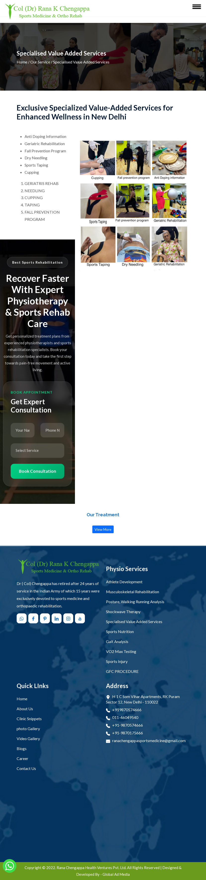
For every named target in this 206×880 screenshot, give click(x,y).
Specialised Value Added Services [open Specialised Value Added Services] (134, 621)
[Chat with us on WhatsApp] (22, 618)
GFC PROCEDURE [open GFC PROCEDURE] (122, 671)
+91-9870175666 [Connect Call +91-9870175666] (127, 732)
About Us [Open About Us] (25, 708)
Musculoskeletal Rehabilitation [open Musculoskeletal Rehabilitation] (132, 591)
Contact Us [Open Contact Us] (26, 768)
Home (22, 61)
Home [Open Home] (22, 698)
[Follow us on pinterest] (45, 618)
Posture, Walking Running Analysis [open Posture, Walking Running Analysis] (135, 601)
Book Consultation (37, 471)
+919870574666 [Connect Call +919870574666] (126, 709)
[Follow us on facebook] (33, 618)
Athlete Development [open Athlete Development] (124, 581)
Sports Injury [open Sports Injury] (117, 661)
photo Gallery (28, 728)
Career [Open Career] (22, 758)
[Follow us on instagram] (68, 618)
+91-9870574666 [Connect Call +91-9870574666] (127, 725)
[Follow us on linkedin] (57, 618)
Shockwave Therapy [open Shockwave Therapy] (123, 611)
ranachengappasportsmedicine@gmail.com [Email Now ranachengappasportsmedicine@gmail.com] (149, 740)
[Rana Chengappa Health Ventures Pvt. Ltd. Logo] (47, 11)
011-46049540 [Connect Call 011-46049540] (125, 717)
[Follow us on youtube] (80, 618)
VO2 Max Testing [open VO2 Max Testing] (121, 651)
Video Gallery (28, 738)
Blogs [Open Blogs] (22, 748)
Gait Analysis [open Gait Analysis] (117, 641)
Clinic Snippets (29, 718)
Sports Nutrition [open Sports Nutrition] (120, 631)
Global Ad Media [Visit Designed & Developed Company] (116, 874)
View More (103, 529)
